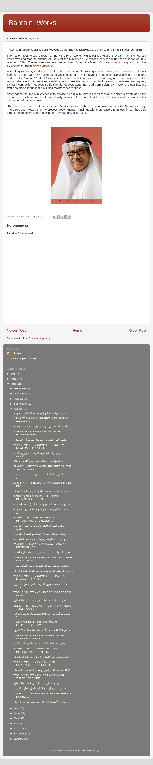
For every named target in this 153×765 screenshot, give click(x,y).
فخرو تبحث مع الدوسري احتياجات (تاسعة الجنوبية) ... (43, 504)
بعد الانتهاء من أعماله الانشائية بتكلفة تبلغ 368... (39, 461)
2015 (14, 383)
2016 (14, 378)
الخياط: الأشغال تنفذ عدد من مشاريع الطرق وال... (41, 701)
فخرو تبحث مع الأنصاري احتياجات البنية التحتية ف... (42, 656)
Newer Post (16, 330)
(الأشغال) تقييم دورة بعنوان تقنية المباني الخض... (40, 683)
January (19, 738)
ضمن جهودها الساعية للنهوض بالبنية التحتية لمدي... (41, 565)
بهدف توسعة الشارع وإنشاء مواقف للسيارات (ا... (40, 643)
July (16, 708)
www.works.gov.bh (123, 62)
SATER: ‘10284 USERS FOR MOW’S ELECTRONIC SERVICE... (35, 624)
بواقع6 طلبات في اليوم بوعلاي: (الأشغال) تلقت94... (42, 426)
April (17, 723)
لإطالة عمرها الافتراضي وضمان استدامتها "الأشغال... (42, 670)
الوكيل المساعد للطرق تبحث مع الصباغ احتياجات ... (41, 533)
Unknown (16, 353)
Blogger (97, 750)
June (17, 713)
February (19, 733)
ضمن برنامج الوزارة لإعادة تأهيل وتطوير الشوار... (40, 688)
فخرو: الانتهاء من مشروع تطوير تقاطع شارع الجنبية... (43, 552)
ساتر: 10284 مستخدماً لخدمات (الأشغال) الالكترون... (42, 630)
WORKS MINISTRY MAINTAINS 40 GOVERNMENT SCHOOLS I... (34, 663)
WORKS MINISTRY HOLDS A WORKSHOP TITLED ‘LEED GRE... (38, 677)
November (20, 393)
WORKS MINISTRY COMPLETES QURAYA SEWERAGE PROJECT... (38, 446)
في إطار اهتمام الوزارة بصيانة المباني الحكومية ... (41, 413)
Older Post (137, 330)
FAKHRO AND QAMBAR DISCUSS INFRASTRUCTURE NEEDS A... (34, 519)
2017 (14, 373)
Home (77, 330)
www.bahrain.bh (43, 65)
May (17, 718)
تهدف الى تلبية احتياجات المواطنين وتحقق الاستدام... (43, 491)
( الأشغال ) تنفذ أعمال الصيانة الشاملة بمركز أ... (40, 439)
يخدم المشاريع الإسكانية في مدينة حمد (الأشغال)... (41, 600)
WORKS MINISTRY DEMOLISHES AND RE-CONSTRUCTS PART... (39, 637)
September (21, 403)
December (20, 388)
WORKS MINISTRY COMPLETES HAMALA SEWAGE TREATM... (38, 577)
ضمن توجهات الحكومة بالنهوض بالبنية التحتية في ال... (43, 570)
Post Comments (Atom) (36, 338)
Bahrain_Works (32, 23)
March (18, 728)
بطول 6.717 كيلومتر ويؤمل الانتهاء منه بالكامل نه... (41, 539)
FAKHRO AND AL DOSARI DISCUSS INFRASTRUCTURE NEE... (35, 498)
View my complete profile (21, 358)
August (18, 408)
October (19, 398)
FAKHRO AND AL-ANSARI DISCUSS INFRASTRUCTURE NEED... (35, 650)
